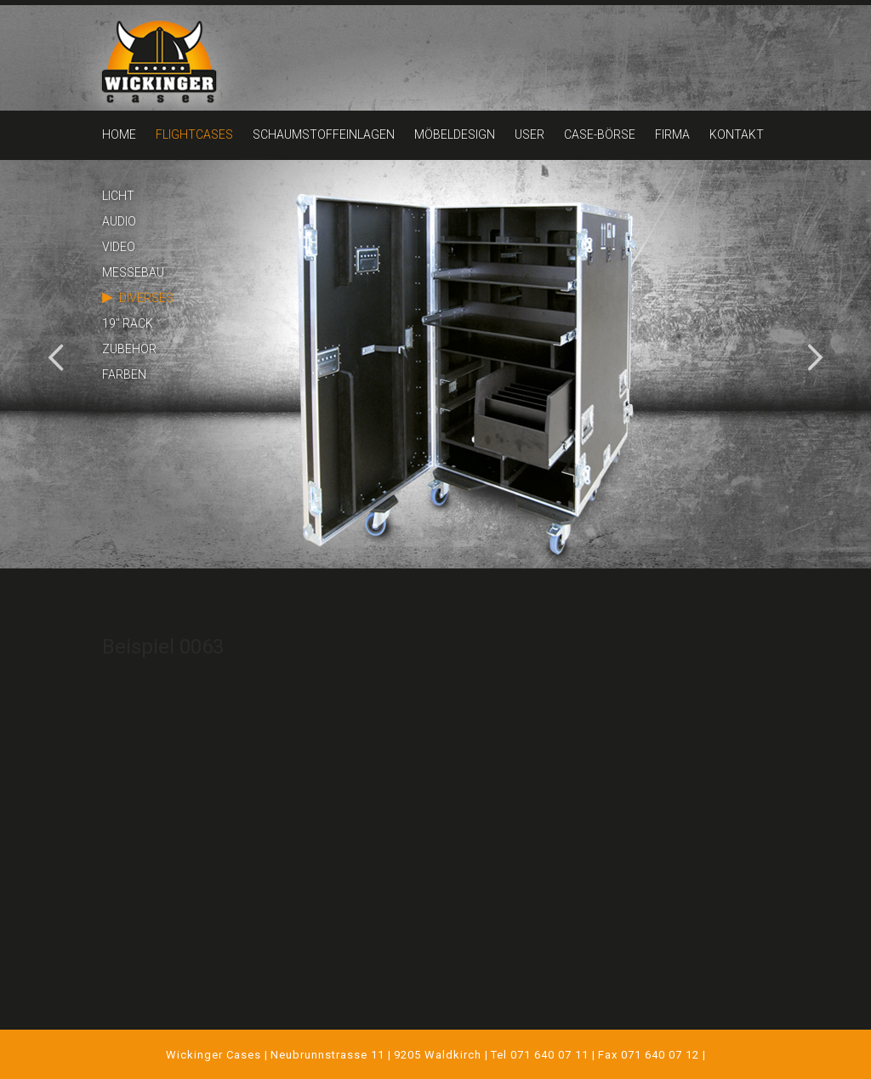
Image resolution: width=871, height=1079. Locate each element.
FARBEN (124, 374)
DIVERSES (146, 298)
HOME (119, 134)
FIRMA (672, 134)
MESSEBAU (133, 272)
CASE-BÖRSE (599, 134)
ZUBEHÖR (129, 349)
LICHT (118, 196)
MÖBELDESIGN (454, 134)
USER (529, 134)
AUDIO (119, 221)
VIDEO (118, 247)
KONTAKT (736, 134)
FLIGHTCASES (194, 134)
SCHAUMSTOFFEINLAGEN (324, 134)
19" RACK (127, 323)
